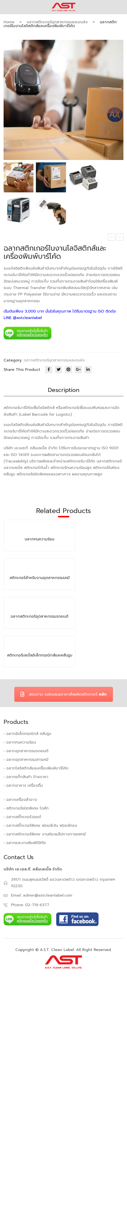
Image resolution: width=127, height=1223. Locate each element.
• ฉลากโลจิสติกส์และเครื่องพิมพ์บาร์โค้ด (36, 1009)
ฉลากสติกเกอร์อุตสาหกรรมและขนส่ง (57, 22)
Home (9, 22)
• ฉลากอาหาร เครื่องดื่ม (23, 1026)
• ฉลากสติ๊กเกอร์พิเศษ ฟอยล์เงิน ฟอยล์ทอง (40, 1066)
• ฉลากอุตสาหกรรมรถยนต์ (26, 991)
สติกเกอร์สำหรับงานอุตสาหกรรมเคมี (40, 698)
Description (63, 390)
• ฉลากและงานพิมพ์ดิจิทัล (25, 1083)
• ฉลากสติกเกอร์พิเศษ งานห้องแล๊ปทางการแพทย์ (45, 1075)
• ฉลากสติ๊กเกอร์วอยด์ (22, 1057)
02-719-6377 (37, 1145)
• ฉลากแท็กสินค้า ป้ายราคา (26, 1017)
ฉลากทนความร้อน (111, 237)
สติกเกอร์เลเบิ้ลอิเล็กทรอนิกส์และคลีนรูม (39, 896)
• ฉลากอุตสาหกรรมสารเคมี (26, 1000)
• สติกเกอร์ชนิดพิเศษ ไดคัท (26, 1049)
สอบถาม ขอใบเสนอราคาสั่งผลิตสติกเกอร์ (64, 935)
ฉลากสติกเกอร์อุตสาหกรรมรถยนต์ (120, 237)
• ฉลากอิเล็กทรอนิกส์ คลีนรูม (27, 974)
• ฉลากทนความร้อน (20, 983)
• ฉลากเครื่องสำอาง (20, 1040)
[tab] (63, 390)
